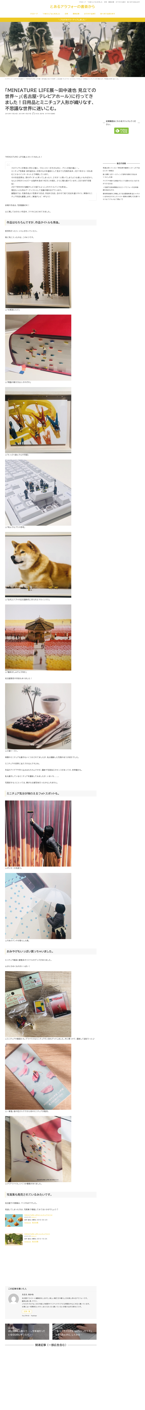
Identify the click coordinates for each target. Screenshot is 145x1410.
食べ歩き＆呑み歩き (133, 2)
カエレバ (33, 1217)
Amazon (27, 1222)
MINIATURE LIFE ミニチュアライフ (37, 1234)
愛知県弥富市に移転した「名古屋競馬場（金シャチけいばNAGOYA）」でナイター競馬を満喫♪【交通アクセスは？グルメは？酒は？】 (121, 196)
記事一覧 (27, 1311)
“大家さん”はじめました (95, 2)
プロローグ (82, 2)
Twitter (34, 1315)
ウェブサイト (26, 1315)
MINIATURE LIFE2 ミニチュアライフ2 (38, 1215)
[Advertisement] (51, 133)
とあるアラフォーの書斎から (72, 6)
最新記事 (111, 2)
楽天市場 (35, 1222)
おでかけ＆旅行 (121, 2)
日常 (105, 2)
